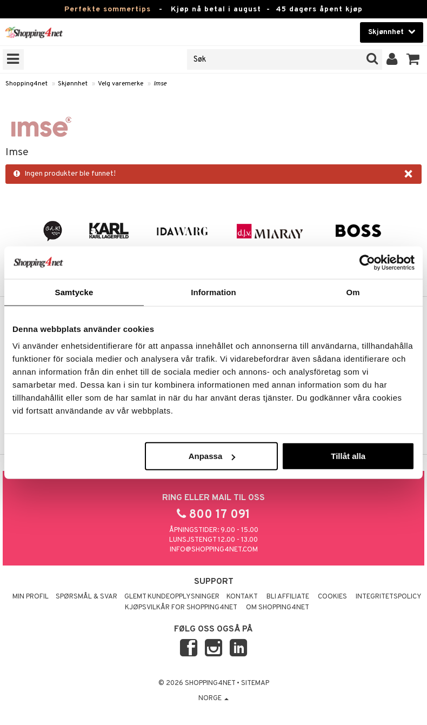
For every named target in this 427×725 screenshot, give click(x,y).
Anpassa (212, 456)
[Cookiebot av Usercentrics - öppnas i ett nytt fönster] (367, 262)
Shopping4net (26, 83)
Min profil (30, 597)
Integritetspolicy (389, 597)
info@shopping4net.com (214, 550)
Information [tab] (213, 291)
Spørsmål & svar (86, 597)
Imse (160, 83)
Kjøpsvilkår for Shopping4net (181, 607)
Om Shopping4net (277, 607)
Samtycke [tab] (74, 291)
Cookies (332, 597)
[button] (413, 59)
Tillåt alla (348, 456)
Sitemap (255, 683)
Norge (213, 698)
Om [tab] (352, 291)
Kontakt (242, 597)
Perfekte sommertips (107, 9)
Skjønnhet (73, 83)
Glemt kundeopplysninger (171, 597)
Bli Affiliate (287, 597)
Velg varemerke (120, 83)
